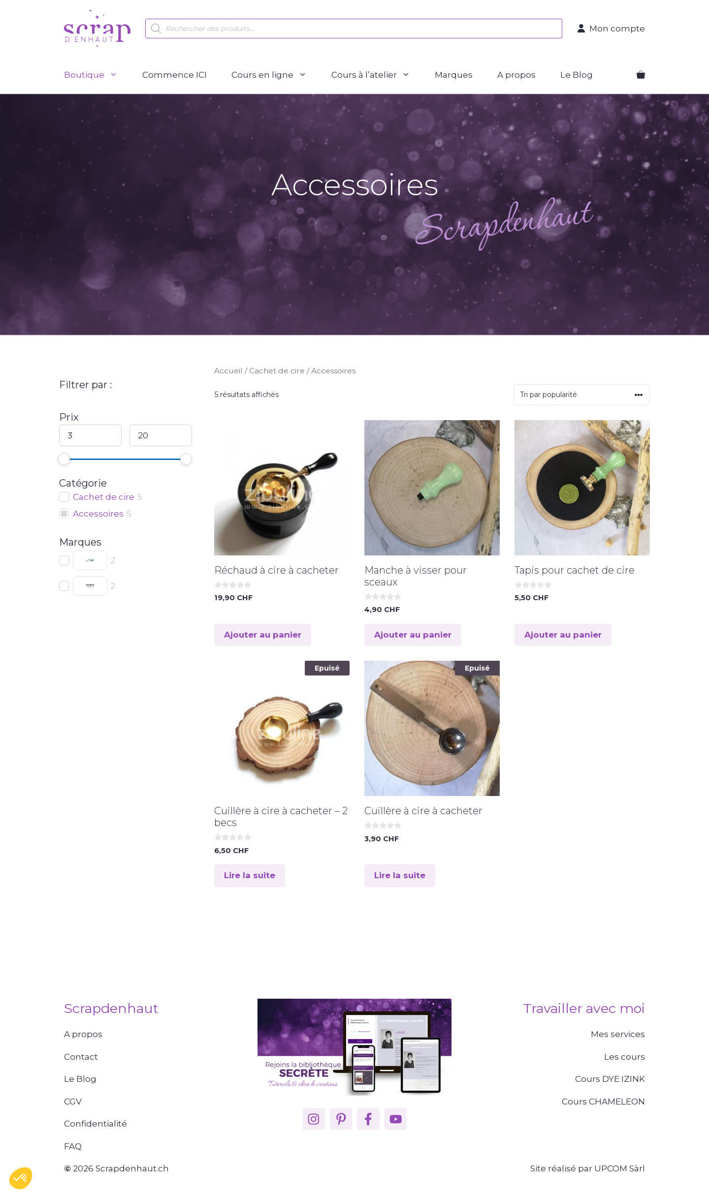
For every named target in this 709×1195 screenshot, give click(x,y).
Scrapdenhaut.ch (132, 1168)
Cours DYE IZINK (610, 1079)
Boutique (97, 75)
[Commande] (582, 394)
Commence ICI (174, 75)
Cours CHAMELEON (603, 1101)
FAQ (73, 1146)
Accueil (228, 370)
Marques (454, 75)
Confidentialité (95, 1124)
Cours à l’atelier (376, 75)
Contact (81, 1057)
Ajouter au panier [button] (262, 635)
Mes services (618, 1034)
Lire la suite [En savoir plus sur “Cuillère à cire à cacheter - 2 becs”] (249, 875)
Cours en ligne (275, 75)
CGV (73, 1101)
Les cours (624, 1057)
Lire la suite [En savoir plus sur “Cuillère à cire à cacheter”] (399, 875)
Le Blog (576, 75)
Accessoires (98, 514)
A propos (516, 75)
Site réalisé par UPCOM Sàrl (587, 1168)
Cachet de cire (277, 370)
